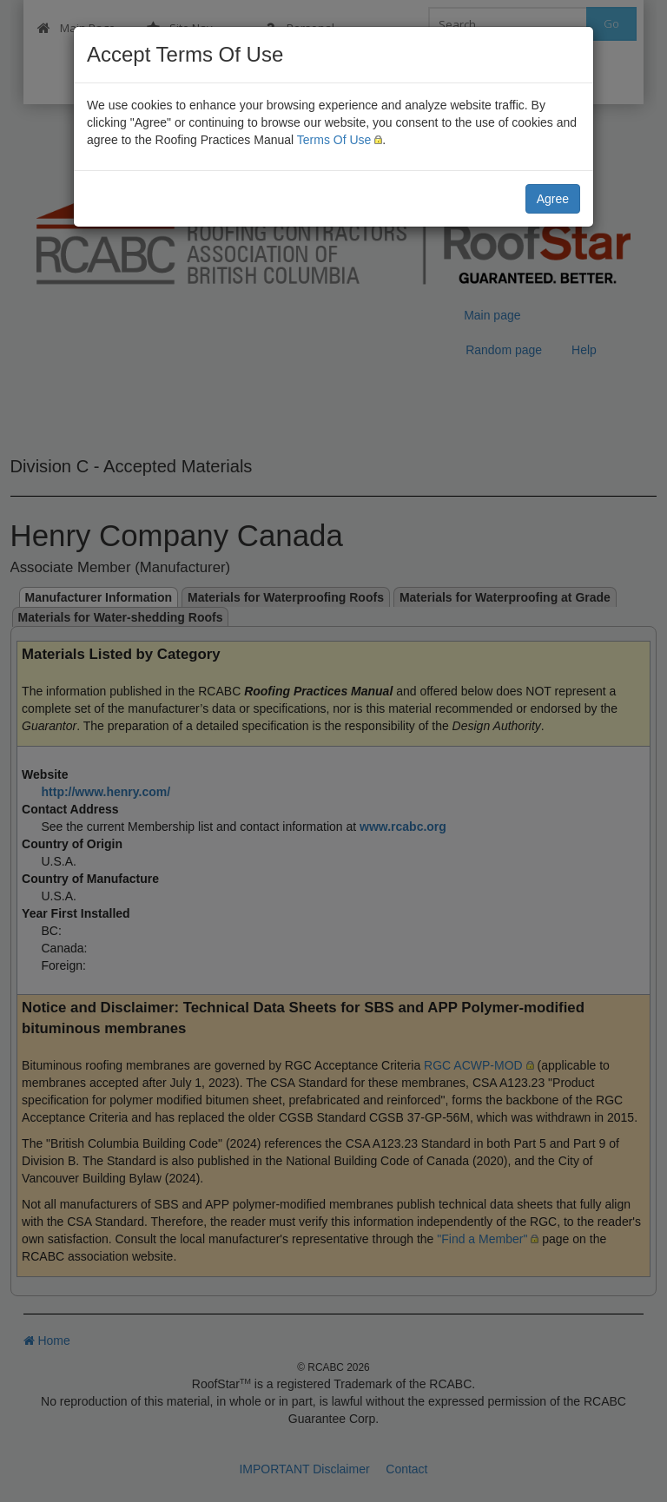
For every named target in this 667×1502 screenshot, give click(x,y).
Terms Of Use (334, 140)
